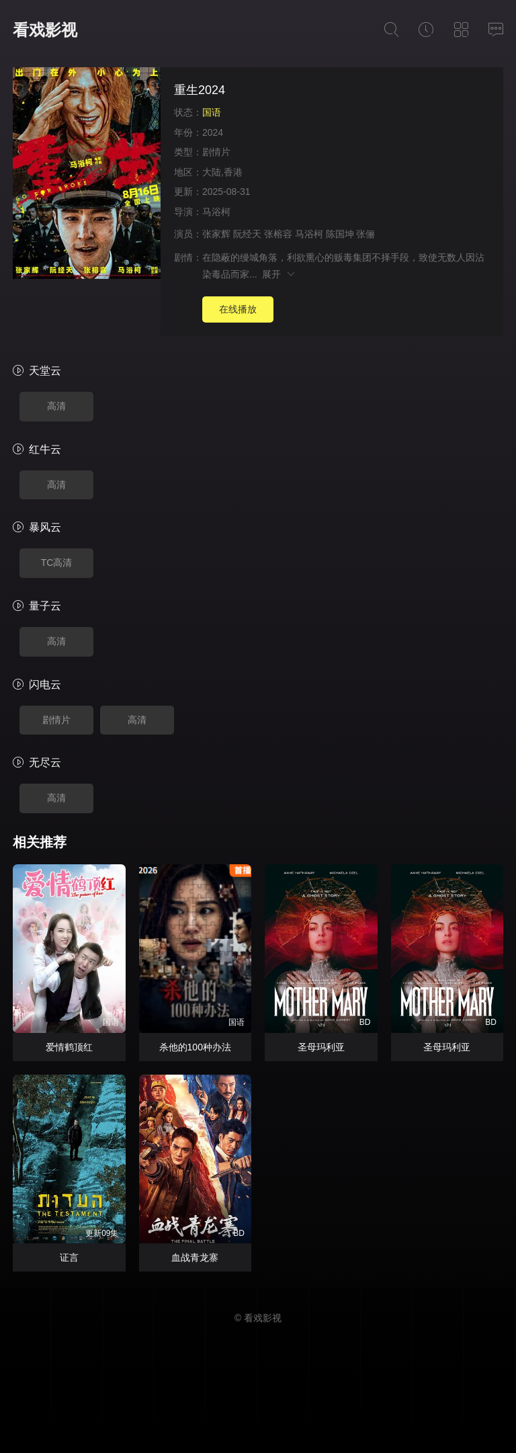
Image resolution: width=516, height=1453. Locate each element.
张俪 (365, 234)
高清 (56, 406)
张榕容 (278, 234)
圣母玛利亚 (321, 1047)
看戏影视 (45, 30)
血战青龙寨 (194, 1257)
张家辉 (216, 234)
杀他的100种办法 (195, 1047)
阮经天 (247, 234)
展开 (279, 274)
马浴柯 (216, 211)
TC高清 (57, 562)
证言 (69, 1257)
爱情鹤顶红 (69, 1047)
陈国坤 (340, 234)
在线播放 (238, 309)
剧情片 (216, 152)
